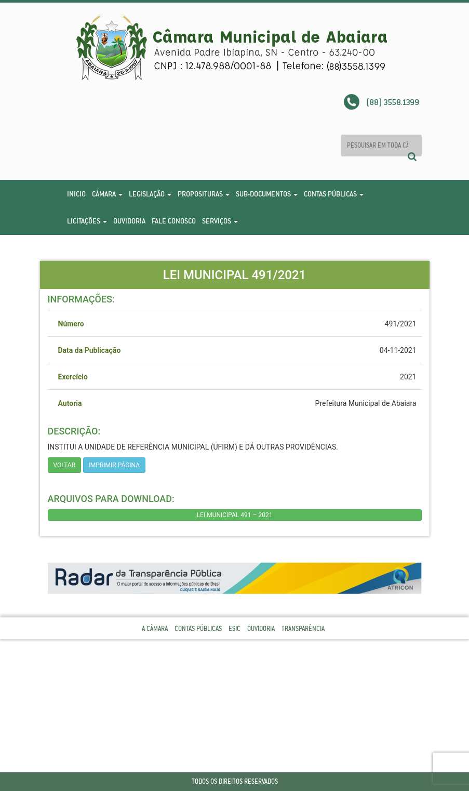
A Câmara (155, 628)
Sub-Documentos (267, 194)
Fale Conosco (174, 221)
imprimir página (114, 465)
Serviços (220, 221)
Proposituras (204, 194)
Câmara (107, 194)
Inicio (76, 194)
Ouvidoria (129, 221)
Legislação (150, 194)
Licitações (87, 221)
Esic (234, 628)
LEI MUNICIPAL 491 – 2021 (235, 515)
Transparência (303, 628)
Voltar (64, 465)
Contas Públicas (334, 194)
